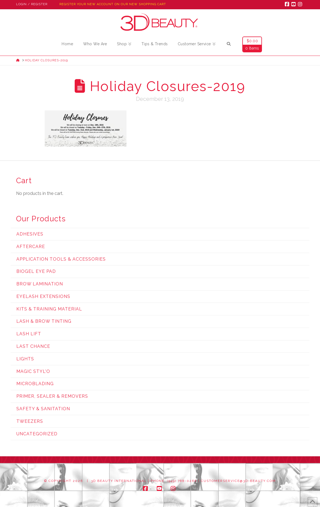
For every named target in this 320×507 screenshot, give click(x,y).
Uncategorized (37, 433)
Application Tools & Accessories (61, 259)
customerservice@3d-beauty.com (238, 481)
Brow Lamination (39, 283)
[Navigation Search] (229, 45)
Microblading (35, 383)
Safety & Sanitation (43, 408)
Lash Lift (28, 333)
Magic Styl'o (33, 371)
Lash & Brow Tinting (43, 321)
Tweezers (29, 421)
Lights (25, 358)
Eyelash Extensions (43, 296)
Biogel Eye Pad (36, 271)
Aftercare (30, 246)
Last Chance (33, 346)
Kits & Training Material (49, 309)
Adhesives (29, 234)
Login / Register (31, 4)
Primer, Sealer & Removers (52, 396)
